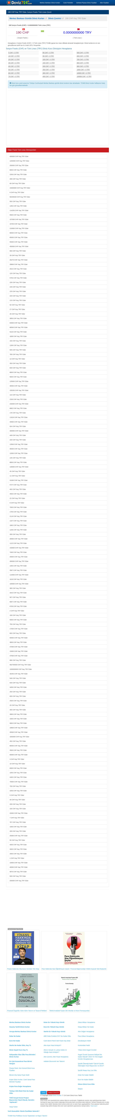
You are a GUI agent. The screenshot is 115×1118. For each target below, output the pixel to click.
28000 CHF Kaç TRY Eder (19, 539)
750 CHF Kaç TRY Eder (18, 624)
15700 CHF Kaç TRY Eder (19, 224)
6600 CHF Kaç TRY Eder (18, 372)
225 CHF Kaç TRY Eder (18, 291)
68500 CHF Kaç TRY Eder (19, 327)
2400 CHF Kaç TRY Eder (18, 777)
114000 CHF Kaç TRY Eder (19, 575)
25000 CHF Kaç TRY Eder (19, 836)
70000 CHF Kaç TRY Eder (19, 782)
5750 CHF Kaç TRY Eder (18, 278)
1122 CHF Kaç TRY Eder (18, 543)
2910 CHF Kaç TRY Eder (18, 269)
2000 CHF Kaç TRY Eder (18, 854)
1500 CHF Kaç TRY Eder (18, 719)
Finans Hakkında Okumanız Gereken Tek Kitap (23, 950)
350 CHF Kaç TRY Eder (18, 363)
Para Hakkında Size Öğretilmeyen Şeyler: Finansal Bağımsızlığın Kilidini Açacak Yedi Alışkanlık (74, 951)
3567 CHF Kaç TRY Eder (18, 570)
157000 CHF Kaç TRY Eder (19, 219)
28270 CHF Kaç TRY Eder (19, 260)
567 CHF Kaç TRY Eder (18, 597)
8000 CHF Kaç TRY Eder (18, 170)
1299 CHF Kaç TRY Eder (18, 345)
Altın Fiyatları (104, 3)
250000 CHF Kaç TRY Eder (19, 165)
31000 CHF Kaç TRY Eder (19, 480)
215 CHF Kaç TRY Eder (18, 300)
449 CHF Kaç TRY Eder (18, 435)
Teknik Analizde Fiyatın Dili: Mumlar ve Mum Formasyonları (69, 992)
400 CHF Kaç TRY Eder (18, 489)
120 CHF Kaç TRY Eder (18, 273)
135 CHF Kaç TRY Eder (18, 458)
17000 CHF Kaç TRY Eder (19, 629)
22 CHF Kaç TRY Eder (17, 498)
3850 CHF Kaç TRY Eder (18, 318)
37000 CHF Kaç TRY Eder (19, 647)
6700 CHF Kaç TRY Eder (18, 606)
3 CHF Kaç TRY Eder (17, 759)
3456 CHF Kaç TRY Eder (18, 687)
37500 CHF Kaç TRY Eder (19, 656)
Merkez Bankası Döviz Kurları (50, 3)
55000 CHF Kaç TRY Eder (19, 242)
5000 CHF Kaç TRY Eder (18, 620)
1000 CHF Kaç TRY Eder (18, 827)
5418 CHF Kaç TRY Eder (18, 332)
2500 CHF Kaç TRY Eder (18, 701)
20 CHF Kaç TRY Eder (17, 705)
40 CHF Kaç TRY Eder (17, 800)
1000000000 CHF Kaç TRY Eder (21, 669)
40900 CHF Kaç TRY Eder (19, 422)
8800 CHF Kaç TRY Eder (18, 462)
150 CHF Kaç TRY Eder (18, 341)
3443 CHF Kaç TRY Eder (18, 593)
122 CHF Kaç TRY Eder (18, 395)
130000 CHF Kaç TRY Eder (19, 467)
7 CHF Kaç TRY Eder (17, 818)
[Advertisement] (57, 118)
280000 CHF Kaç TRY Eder (19, 561)
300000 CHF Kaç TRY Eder (19, 431)
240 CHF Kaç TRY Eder (18, 440)
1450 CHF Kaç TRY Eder (18, 206)
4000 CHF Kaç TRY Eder (18, 845)
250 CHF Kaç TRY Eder (18, 692)
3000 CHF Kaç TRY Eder (18, 849)
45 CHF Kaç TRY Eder (17, 471)
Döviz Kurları (57, 1095)
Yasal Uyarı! (93, 1106)
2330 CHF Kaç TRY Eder (18, 399)
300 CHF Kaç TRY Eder (18, 710)
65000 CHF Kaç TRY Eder (19, 237)
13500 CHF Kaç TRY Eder (19, 444)
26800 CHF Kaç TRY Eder (19, 264)
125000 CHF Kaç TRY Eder (19, 381)
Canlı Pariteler (68, 3)
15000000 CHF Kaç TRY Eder (20, 188)
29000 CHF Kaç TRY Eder (19, 557)
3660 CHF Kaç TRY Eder (18, 714)
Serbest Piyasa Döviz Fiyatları (86, 3)
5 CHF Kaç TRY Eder (17, 795)
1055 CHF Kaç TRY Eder (18, 773)
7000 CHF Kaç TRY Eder (18, 507)
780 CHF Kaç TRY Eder (18, 354)
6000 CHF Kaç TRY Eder (18, 768)
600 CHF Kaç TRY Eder (18, 696)
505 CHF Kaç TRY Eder (18, 350)
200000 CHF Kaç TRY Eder (19, 881)
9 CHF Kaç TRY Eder (17, 503)
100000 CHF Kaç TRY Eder (19, 584)
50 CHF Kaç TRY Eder (17, 840)
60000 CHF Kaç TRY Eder (19, 755)
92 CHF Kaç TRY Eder (17, 305)
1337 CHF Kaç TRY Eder (18, 521)
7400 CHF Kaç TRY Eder (18, 552)
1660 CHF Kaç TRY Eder (18, 525)
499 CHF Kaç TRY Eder (18, 179)
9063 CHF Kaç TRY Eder (18, 723)
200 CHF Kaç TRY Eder (18, 804)
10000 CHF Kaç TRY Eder (19, 863)
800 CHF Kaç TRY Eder (18, 633)
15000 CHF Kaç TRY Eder (19, 651)
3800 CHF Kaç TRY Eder (18, 642)
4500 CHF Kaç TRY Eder (18, 494)
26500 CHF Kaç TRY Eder (19, 732)
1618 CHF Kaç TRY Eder (18, 579)
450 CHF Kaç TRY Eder (18, 741)
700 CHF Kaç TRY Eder (18, 786)
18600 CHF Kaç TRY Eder (19, 728)
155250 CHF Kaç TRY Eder (19, 390)
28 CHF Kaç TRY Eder (17, 255)
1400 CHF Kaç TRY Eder (18, 566)
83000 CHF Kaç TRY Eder (19, 323)
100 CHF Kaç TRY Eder (18, 809)
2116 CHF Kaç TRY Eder (18, 516)
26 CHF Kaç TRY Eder (17, 314)
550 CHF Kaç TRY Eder (18, 201)
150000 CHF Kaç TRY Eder (19, 548)
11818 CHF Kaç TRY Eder (19, 417)
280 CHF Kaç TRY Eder (18, 534)
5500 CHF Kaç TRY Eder (18, 215)
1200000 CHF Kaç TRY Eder (19, 161)
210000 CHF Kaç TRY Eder (19, 228)
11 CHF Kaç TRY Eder (17, 476)
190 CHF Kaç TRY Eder (18, 615)
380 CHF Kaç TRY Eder (18, 588)
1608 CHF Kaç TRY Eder (18, 336)
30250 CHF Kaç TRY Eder (19, 674)
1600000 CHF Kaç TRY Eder (19, 737)
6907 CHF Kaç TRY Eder (18, 602)
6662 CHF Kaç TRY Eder (18, 408)
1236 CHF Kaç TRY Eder (18, 530)
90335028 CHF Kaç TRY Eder (20, 197)
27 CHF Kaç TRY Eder (17, 309)
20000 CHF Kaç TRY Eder (19, 813)
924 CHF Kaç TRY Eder (18, 426)
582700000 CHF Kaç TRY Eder (20, 665)
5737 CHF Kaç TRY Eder (18, 485)
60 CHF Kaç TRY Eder (17, 183)
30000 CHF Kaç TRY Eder (19, 386)
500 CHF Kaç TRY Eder (18, 876)
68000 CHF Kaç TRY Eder (19, 233)
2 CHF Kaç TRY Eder (17, 611)
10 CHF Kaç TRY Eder (17, 764)
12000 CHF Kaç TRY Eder (19, 453)
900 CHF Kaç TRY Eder (18, 251)
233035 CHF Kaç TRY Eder (19, 404)
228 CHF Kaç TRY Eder (18, 282)
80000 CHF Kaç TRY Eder (19, 746)
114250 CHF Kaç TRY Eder (19, 210)
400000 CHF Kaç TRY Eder (19, 156)
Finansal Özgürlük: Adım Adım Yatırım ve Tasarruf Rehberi (27, 992)
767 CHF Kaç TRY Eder (18, 822)
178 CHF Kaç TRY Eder (18, 413)
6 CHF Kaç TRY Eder (17, 192)
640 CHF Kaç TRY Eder (18, 683)
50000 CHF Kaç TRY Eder (19, 638)
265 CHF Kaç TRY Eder (18, 831)
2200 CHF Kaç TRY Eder (18, 174)
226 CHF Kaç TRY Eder (18, 287)
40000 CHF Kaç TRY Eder (19, 867)
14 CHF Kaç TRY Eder (17, 359)
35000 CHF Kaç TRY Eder (19, 449)
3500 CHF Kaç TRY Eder (18, 750)
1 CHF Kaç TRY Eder (17, 858)
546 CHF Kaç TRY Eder (18, 678)
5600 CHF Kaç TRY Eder (18, 377)
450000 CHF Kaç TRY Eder (19, 246)
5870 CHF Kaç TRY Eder (18, 872)
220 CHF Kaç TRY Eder (18, 296)
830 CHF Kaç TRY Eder (18, 368)
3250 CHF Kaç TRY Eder (18, 791)
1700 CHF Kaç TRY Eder (18, 512)
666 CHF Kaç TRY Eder (18, 660)
